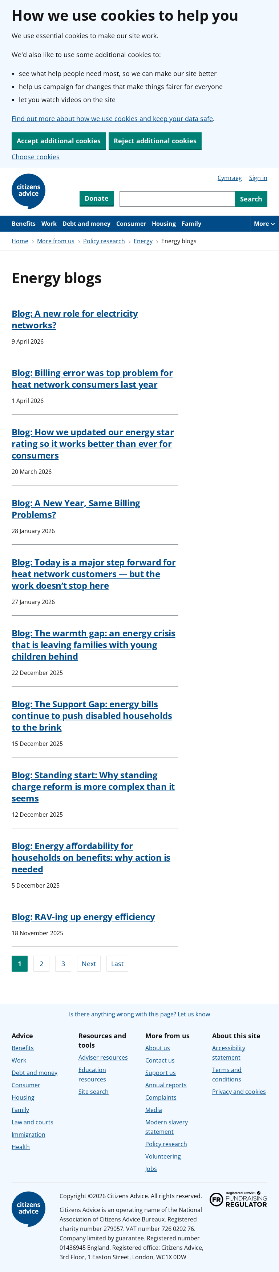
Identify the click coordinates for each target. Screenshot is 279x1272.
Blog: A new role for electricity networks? (75, 319)
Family (191, 224)
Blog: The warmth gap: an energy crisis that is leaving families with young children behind (93, 644)
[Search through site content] (177, 199)
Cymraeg (230, 178)
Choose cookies (36, 156)
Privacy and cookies (239, 1092)
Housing (164, 224)
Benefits (24, 224)
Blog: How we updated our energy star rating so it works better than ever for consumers (93, 443)
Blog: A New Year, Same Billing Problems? (76, 508)
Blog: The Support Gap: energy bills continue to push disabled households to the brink (92, 715)
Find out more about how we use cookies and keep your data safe (112, 118)
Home (20, 241)
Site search (93, 1092)
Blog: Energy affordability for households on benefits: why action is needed (91, 857)
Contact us (160, 1060)
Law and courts (32, 1122)
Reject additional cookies (155, 140)
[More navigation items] (265, 224)
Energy (143, 241)
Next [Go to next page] (89, 963)
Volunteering (163, 1156)
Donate (97, 198)
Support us (160, 1073)
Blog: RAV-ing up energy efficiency (83, 917)
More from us (55, 241)
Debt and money (86, 224)
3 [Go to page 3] (63, 963)
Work (49, 224)
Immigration (28, 1135)
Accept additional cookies (59, 140)
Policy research (104, 241)
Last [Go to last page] (117, 963)
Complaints (161, 1097)
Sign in (258, 178)
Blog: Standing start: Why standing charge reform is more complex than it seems (93, 786)
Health (21, 1147)
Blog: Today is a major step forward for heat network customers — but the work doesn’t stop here (93, 573)
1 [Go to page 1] (19, 963)
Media (153, 1110)
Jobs (151, 1169)
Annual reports (166, 1085)
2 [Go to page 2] (41, 963)
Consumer (131, 224)
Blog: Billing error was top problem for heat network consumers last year (92, 378)
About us (157, 1048)
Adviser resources (103, 1057)
